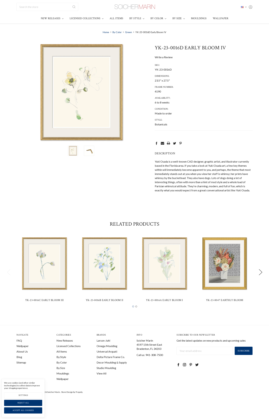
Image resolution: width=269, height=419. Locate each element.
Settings (23, 395)
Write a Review (164, 57)
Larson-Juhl (103, 346)
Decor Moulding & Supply (112, 368)
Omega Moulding (107, 352)
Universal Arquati (107, 357)
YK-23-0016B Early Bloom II (104, 306)
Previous (8, 278)
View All (101, 379)
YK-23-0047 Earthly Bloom (224, 306)
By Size (178, 18)
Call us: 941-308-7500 (150, 361)
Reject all (23, 403)
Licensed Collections (86, 18)
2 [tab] (136, 313)
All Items (116, 18)
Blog (19, 363)
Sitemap (21, 368)
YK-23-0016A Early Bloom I (164, 306)
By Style (136, 18)
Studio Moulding (106, 374)
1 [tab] (133, 313)
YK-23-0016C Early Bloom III (44, 306)
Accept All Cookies (23, 410)
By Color (158, 18)
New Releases (52, 18)
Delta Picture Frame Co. (111, 363)
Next (260, 278)
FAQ (19, 346)
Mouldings (199, 18)
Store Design (67, 398)
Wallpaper (220, 18)
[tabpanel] (44, 276)
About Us (22, 357)
